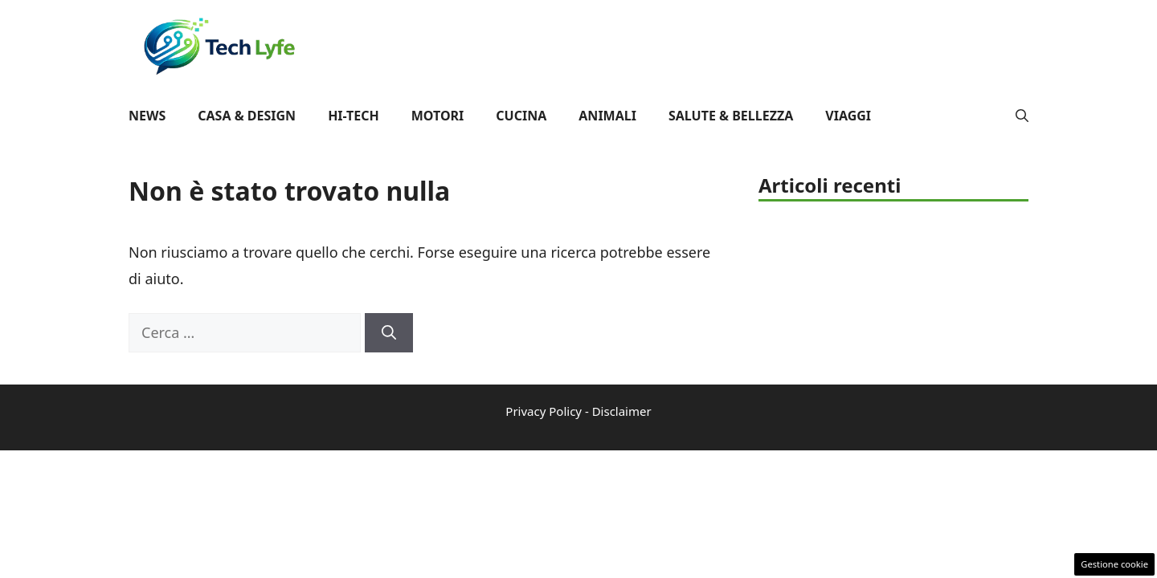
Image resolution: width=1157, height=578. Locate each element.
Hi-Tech (353, 115)
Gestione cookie (1114, 564)
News (147, 115)
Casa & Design (247, 115)
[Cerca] (389, 332)
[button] (1022, 116)
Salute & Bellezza (730, 115)
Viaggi (848, 115)
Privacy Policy (543, 411)
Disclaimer (622, 411)
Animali (607, 115)
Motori (437, 115)
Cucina (521, 115)
